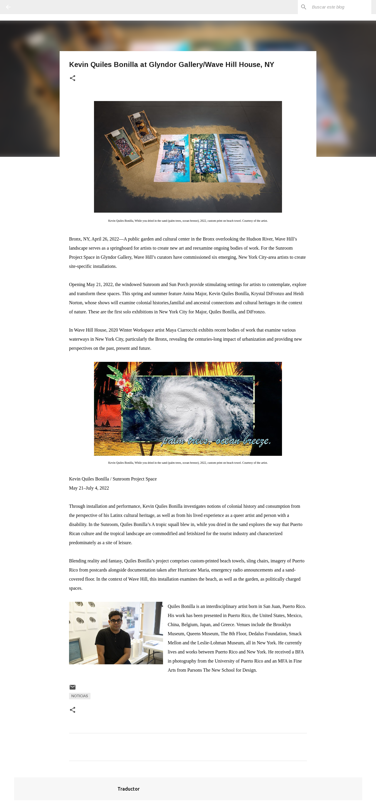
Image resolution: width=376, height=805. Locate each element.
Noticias (79, 696)
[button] (72, 79)
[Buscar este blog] (340, 7)
